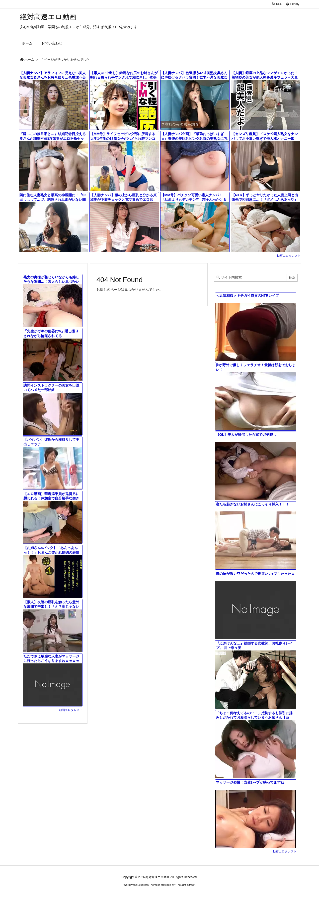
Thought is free (185, 884)
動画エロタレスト (289, 255)
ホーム (29, 59)
